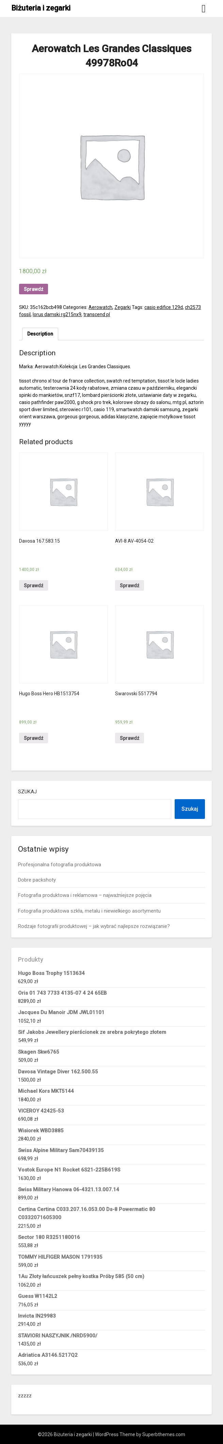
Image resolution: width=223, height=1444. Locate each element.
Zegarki (122, 307)
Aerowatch (100, 307)
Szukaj (27, 792)
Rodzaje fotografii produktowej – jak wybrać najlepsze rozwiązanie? (94, 926)
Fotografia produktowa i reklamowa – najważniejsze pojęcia (85, 895)
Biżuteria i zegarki (40, 8)
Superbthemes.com (163, 1434)
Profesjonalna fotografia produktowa (59, 864)
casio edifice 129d (163, 307)
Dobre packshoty (37, 880)
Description (40, 334)
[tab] (40, 334)
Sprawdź (33, 289)
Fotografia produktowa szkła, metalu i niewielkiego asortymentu (89, 911)
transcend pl (96, 314)
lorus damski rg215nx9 (57, 314)
